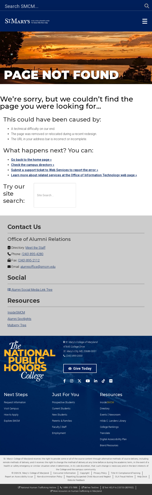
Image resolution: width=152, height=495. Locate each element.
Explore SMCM (12, 420)
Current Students (61, 408)
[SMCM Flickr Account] (113, 381)
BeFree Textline (90, 487)
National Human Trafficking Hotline (37, 487)
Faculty (56, 426)
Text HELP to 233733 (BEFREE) (118, 487)
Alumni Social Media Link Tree (30, 290)
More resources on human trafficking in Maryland (76, 491)
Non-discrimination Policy (49, 476)
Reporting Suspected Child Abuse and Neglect (88, 476)
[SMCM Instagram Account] (74, 381)
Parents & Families (62, 420)
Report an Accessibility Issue (19, 476)
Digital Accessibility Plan (113, 439)
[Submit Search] (144, 6)
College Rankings (109, 426)
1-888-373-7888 (68, 487)
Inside (107, 402)
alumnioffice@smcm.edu (37, 267)
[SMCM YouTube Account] (90, 381)
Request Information (15, 402)
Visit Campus (11, 408)
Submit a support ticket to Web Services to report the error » (54, 170)
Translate (105, 433)
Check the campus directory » (32, 165)
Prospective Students (63, 402)
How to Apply (11, 414)
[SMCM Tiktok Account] (105, 381)
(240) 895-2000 (73, 355)
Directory (104, 408)
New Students (59, 414)
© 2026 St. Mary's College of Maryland (30, 473)
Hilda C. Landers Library (113, 420)
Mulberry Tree (17, 325)
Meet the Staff (35, 248)
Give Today (79, 368)
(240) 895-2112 (29, 260)
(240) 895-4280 (32, 254)
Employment (59, 433)
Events (103, 414)
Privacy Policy (100, 473)
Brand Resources (109, 445)
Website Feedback (76, 480)
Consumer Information (64, 473)
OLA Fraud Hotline (124, 476)
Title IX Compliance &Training (125, 473)
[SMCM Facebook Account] (66, 381)
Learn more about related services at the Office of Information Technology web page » (74, 175)
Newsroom (115, 414)
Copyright (84, 473)
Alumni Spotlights (19, 319)
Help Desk (142, 476)
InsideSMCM (16, 312)
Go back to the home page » (31, 160)
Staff (64, 426)
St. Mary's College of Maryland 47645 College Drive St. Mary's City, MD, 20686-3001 (80, 347)
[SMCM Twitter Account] (82, 381)
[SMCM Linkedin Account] (98, 381)
